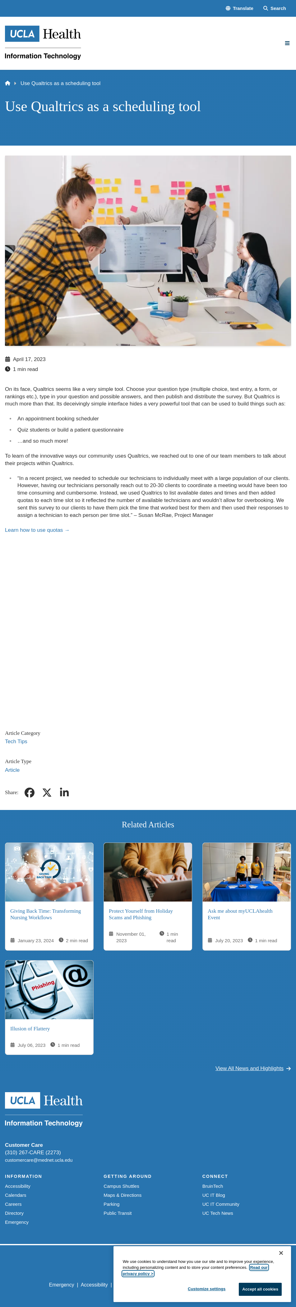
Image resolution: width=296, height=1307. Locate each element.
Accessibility (17, 1186)
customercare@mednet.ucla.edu (38, 1160)
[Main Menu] (287, 43)
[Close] (281, 1253)
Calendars (15, 1195)
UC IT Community (220, 1204)
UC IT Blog (213, 1195)
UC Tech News (217, 1213)
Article (12, 770)
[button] (239, 8)
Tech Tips (16, 741)
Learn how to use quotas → (37, 530)
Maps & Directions (122, 1195)
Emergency (17, 1222)
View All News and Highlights (253, 1068)
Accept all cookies (260, 1289)
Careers (13, 1204)
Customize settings (207, 1289)
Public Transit (118, 1213)
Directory (14, 1213)
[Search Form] (274, 8)
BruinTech (212, 1186)
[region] (202, 1274)
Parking (111, 1204)
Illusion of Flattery (30, 1029)
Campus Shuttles (121, 1186)
